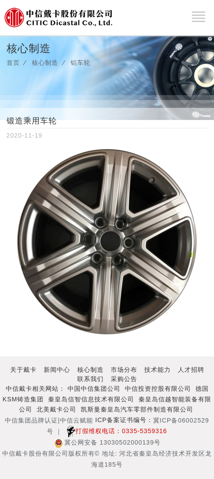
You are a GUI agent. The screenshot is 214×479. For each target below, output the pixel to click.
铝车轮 (80, 62)
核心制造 (45, 62)
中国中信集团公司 (94, 388)
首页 (13, 62)
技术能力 (157, 369)
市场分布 (124, 369)
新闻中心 (57, 369)
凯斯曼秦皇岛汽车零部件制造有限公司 (137, 409)
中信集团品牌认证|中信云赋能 (49, 420)
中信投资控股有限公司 (158, 388)
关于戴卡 (23, 369)
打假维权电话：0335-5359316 (114, 430)
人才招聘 (191, 369)
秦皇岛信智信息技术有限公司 (91, 399)
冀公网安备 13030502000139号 (108, 442)
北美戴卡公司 (56, 409)
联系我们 (90, 378)
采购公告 (124, 378)
